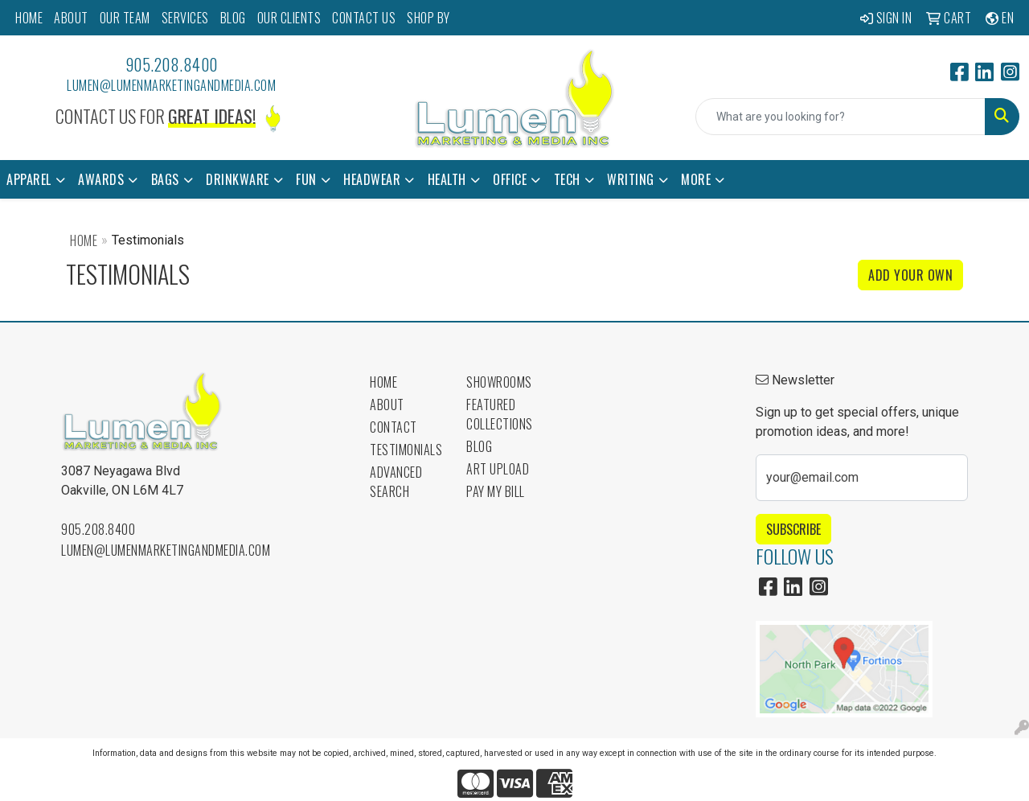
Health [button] (447, 179)
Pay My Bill (495, 491)
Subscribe (793, 529)
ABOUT (71, 17)
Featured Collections (499, 414)
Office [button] (510, 179)
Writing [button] (630, 179)
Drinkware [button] (237, 179)
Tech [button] (567, 179)
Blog (479, 446)
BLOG (233, 17)
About (387, 404)
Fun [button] (306, 179)
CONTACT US (364, 17)
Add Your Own (910, 275)
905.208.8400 (171, 64)
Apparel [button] (28, 179)
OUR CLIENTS (289, 17)
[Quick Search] (840, 116)
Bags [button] (165, 179)
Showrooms (499, 382)
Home (83, 240)
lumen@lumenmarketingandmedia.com (171, 85)
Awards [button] (101, 179)
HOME (29, 17)
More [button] (696, 179)
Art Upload (497, 469)
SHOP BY (428, 17)
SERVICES (185, 17)
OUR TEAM (125, 17)
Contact (393, 427)
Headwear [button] (371, 179)
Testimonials (406, 449)
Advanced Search (396, 481)
